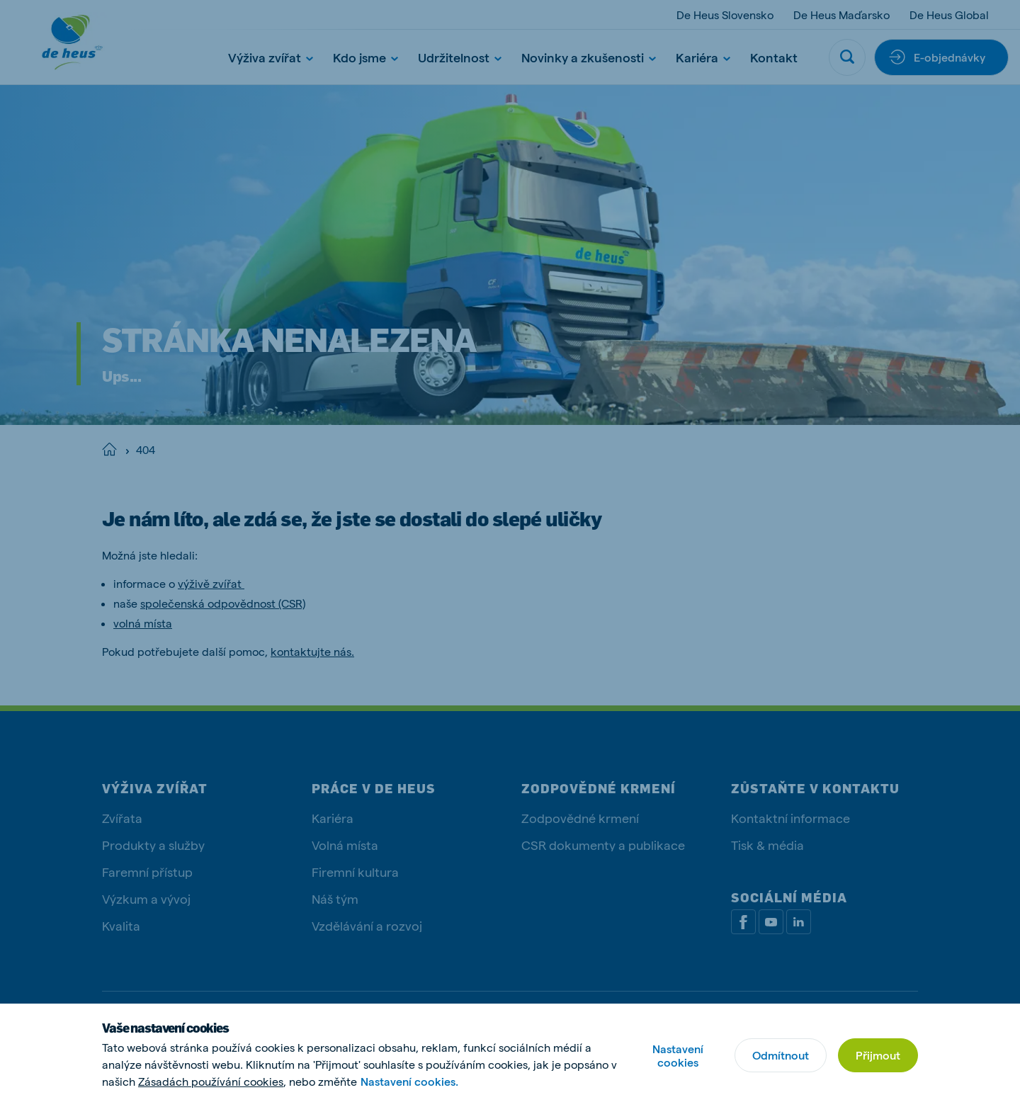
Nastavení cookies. (409, 1081)
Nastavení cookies (677, 1055)
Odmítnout (780, 1055)
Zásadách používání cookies (210, 1081)
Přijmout (878, 1055)
